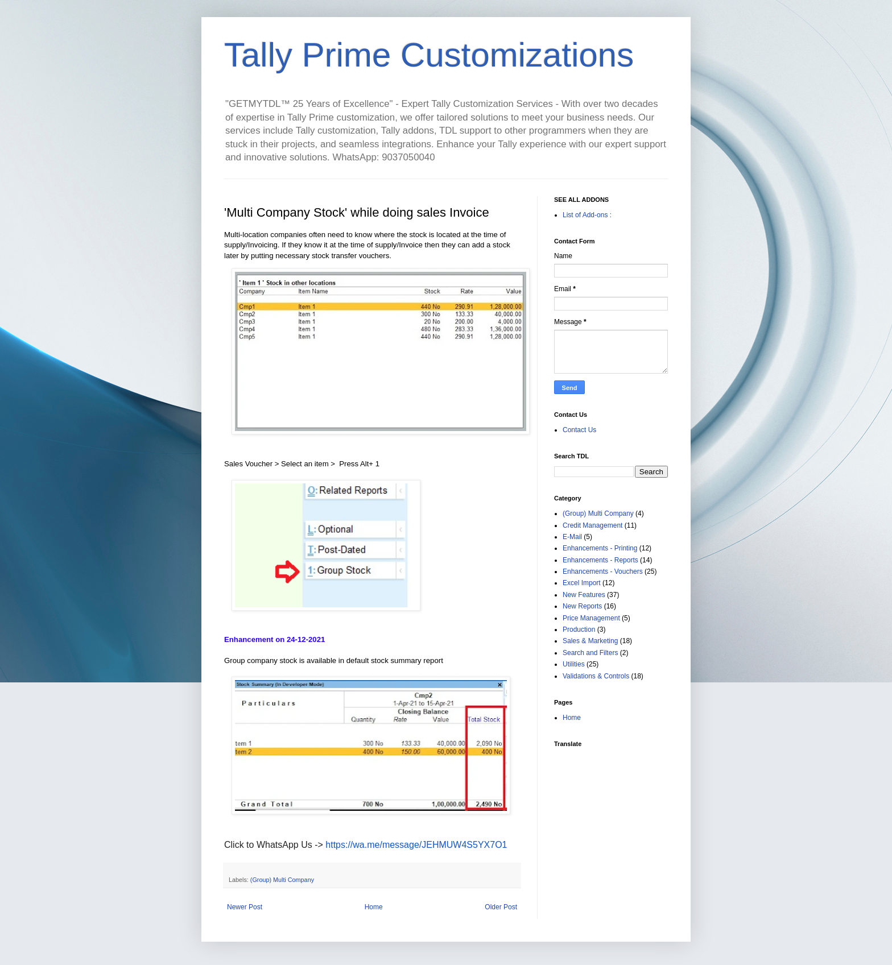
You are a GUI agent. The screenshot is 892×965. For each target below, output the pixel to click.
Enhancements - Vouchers (603, 571)
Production (579, 629)
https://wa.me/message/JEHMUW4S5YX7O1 (416, 845)
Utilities (574, 664)
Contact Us (579, 430)
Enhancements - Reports (600, 560)
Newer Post (244, 907)
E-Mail (572, 537)
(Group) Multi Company (282, 879)
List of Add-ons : (587, 215)
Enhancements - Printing (600, 548)
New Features (584, 595)
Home (374, 907)
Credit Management (592, 525)
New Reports (582, 606)
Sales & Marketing (590, 641)
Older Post (501, 907)
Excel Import (582, 583)
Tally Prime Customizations (429, 55)
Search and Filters (590, 653)
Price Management (591, 618)
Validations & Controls (596, 676)
